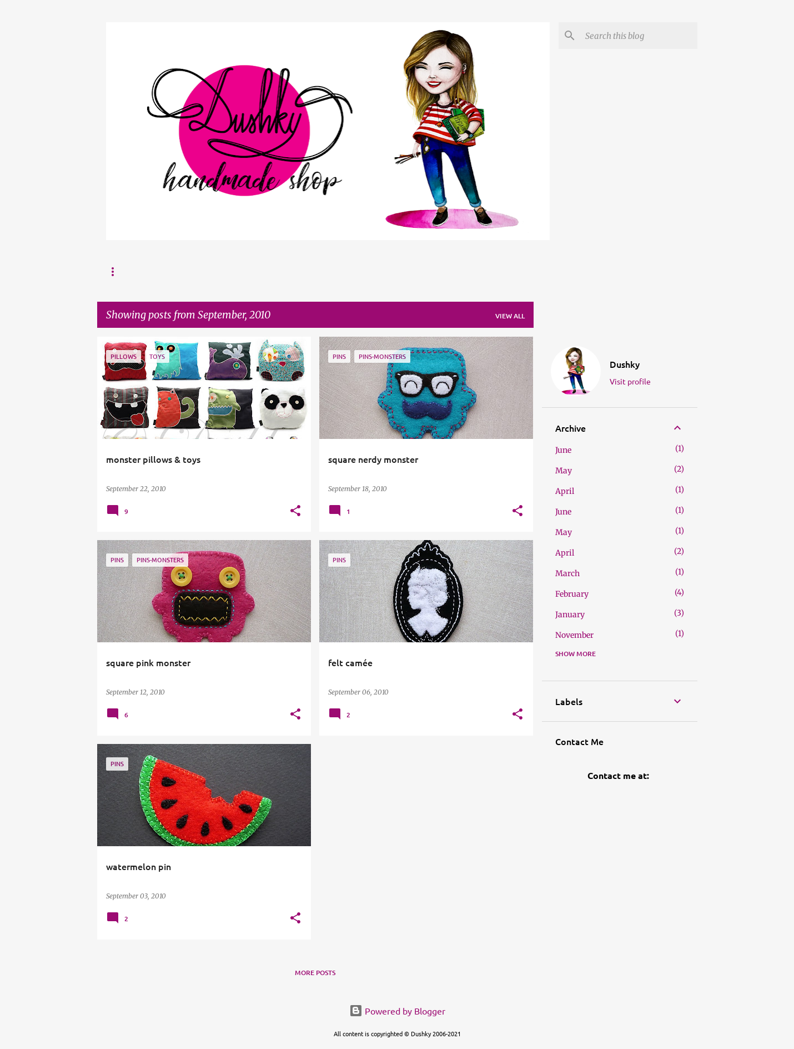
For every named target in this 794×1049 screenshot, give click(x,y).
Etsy (361, 271)
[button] (295, 511)
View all (510, 316)
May (563, 471)
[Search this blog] (639, 35)
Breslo (316, 271)
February (572, 594)
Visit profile (630, 381)
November (574, 635)
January (570, 615)
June (563, 450)
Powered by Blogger (397, 1010)
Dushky (625, 363)
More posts (315, 972)
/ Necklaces (415, 271)
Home (116, 271)
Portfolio (260, 271)
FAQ (157, 271)
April (564, 491)
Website (202, 271)
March (567, 573)
